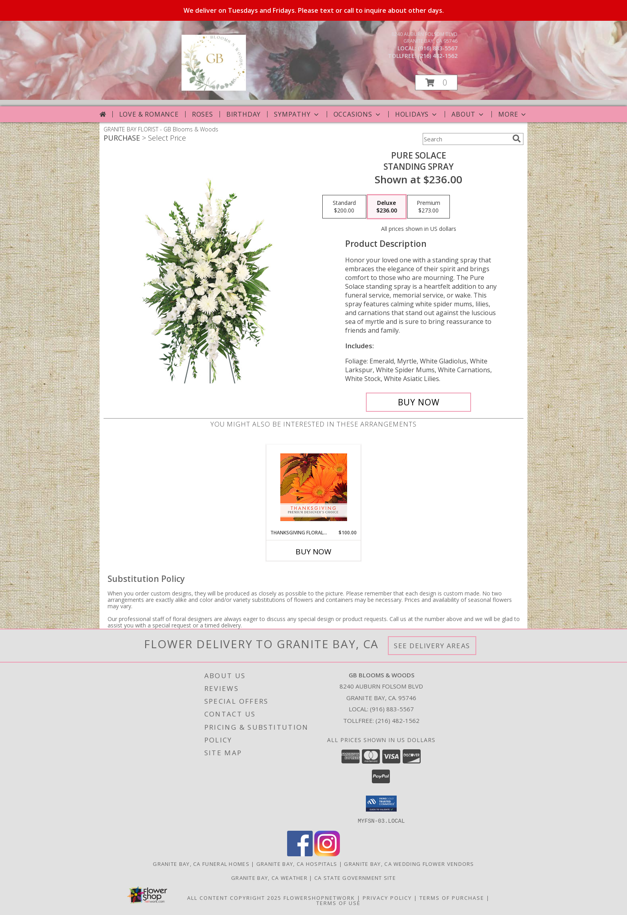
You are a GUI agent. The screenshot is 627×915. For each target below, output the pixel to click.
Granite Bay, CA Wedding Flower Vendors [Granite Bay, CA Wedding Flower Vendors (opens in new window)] (409, 863)
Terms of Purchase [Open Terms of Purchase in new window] (451, 897)
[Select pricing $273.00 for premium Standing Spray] (428, 206)
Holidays (416, 114)
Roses (202, 114)
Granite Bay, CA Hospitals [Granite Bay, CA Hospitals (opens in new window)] (296, 863)
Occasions (357, 114)
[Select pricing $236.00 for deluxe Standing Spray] (386, 206)
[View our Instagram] (327, 853)
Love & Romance (149, 114)
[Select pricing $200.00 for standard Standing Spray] (344, 206)
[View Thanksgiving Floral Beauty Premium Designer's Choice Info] (313, 487)
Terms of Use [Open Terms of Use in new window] (338, 902)
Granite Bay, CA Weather (269, 877)
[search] (516, 138)
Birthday (243, 114)
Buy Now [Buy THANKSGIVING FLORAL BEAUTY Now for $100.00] (313, 551)
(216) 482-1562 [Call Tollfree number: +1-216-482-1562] (397, 720)
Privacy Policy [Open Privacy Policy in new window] (387, 897)
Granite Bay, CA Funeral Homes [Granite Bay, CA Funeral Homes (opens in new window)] (201, 863)
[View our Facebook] (300, 853)
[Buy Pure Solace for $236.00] (418, 402)
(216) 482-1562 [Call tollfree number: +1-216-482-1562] (437, 56)
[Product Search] (466, 139)
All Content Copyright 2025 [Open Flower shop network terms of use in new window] (234, 897)
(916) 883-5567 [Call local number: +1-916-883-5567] (437, 48)
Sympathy (297, 114)
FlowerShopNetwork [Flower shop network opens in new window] (319, 897)
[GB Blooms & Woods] (214, 88)
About (468, 114)
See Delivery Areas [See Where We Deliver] (432, 645)
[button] (436, 82)
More (512, 114)
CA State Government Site (355, 877)
